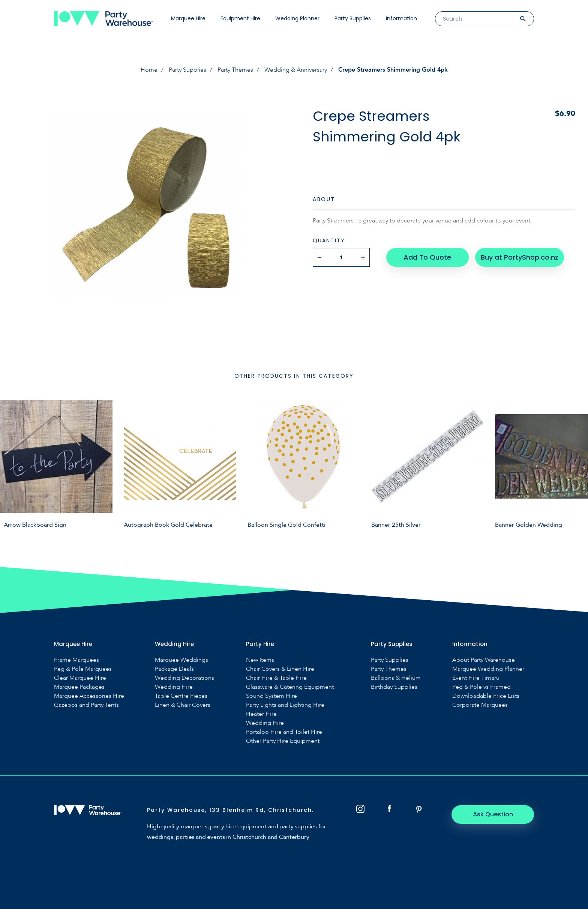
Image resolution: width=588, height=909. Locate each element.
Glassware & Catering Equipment (290, 687)
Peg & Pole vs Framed (481, 687)
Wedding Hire (174, 687)
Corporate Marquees (480, 705)
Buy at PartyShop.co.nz (519, 257)
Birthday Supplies (394, 687)
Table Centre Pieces (181, 696)
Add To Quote (427, 257)
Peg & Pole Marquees (83, 669)
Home (149, 70)
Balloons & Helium (396, 678)
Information (401, 18)
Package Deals (174, 669)
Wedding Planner (297, 18)
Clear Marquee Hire (80, 678)
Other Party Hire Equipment (283, 741)
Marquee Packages (79, 687)
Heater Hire (261, 714)
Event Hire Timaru (476, 678)
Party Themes (235, 70)
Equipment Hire (240, 18)
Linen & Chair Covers (182, 705)
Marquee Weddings (181, 660)
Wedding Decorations (184, 678)
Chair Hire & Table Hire (276, 678)
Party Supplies (352, 18)
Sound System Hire (271, 696)
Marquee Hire (188, 18)
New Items (260, 660)
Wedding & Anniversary (295, 70)
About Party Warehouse (483, 660)
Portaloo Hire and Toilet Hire (284, 732)
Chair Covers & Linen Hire (280, 669)
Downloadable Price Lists (485, 696)
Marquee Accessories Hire (89, 696)
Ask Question (493, 814)
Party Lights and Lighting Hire (285, 705)
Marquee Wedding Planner (488, 669)
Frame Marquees (76, 660)
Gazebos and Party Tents (86, 705)
